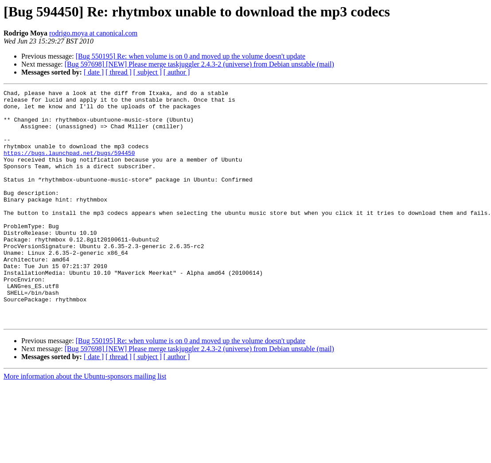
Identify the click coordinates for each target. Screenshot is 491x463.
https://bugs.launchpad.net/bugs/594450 (69, 166)
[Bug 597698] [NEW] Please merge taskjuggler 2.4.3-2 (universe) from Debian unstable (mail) (199, 64)
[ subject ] (147, 72)
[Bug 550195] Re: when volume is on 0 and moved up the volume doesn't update (190, 56)
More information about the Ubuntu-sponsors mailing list (85, 423)
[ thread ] (118, 72)
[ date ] (94, 72)
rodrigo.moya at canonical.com (93, 33)
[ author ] (177, 72)
